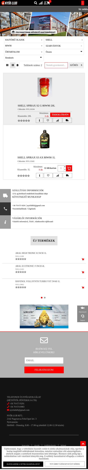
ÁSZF (31, 221)
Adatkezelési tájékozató (44, 221)
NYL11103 (19, 271)
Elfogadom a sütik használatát (23, 464)
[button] (64, 46)
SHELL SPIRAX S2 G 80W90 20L (36, 105)
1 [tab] (41, 298)
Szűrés (74, 65)
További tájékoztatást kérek (65, 464)
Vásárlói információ (20, 221)
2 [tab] (45, 298)
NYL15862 (19, 287)
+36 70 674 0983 (17, 407)
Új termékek (44, 240)
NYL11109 (19, 256)
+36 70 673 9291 (17, 404)
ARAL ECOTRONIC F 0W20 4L (30, 268)
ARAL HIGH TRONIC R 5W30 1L (30, 253)
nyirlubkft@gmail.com (18, 411)
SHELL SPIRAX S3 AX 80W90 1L (36, 157)
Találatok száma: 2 (33, 65)
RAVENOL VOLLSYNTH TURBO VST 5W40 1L (37, 284)
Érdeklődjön (60, 115)
